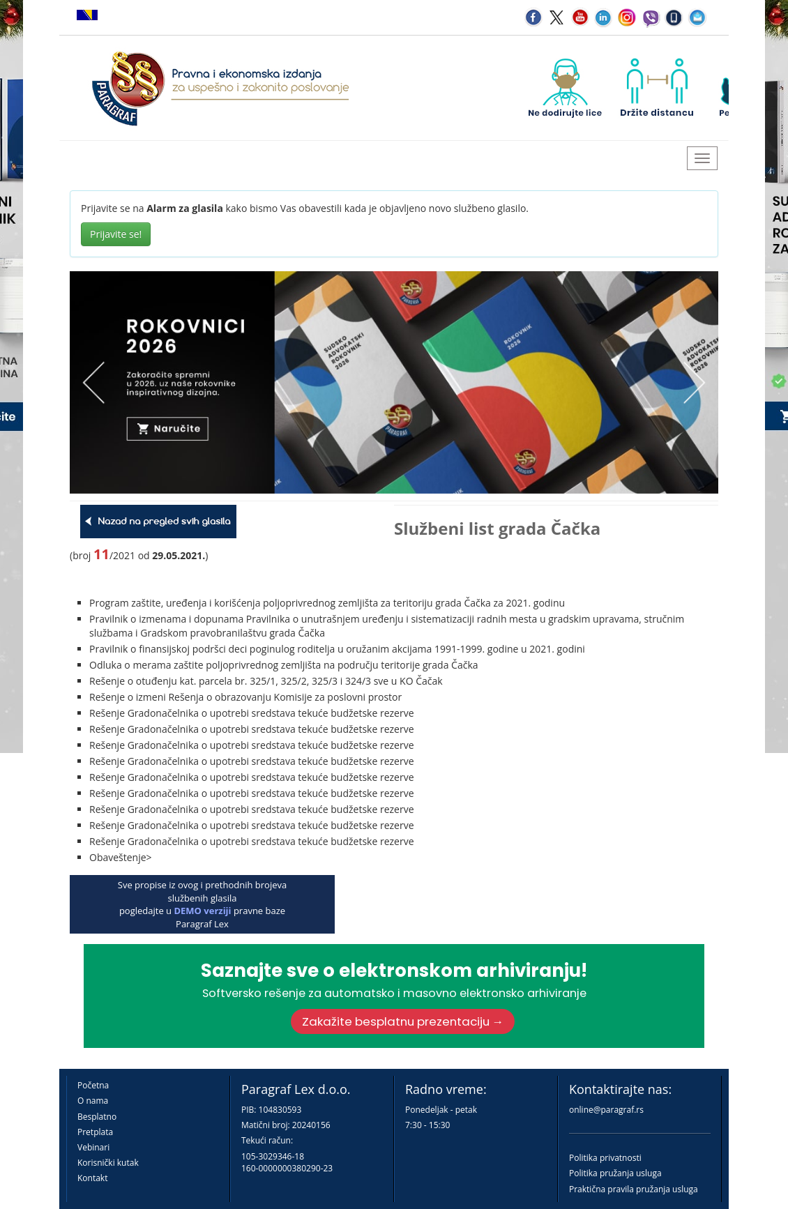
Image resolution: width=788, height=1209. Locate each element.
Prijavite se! (116, 234)
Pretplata (95, 1132)
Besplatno (96, 1117)
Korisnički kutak (108, 1163)
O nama (92, 1101)
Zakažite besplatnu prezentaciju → (403, 1021)
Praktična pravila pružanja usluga (633, 1189)
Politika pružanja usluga (615, 1173)
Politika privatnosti (605, 1158)
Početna (93, 1085)
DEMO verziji (202, 910)
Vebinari (93, 1147)
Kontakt (92, 1178)
